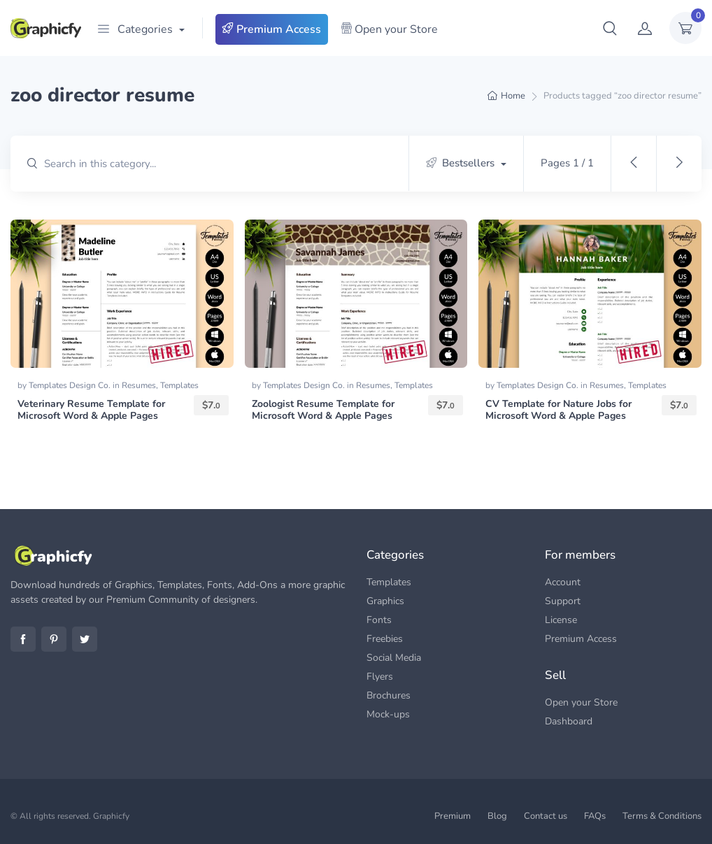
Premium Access (271, 29)
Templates (179, 385)
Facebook (23, 639)
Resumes (139, 385)
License (561, 620)
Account (563, 582)
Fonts (379, 620)
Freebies (384, 638)
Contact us (545, 816)
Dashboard (568, 721)
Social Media (393, 657)
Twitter (85, 639)
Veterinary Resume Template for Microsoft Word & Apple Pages (91, 409)
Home (513, 96)
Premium (452, 816)
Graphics (385, 601)
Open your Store (389, 29)
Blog (497, 816)
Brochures (388, 695)
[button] (610, 28)
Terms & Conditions (662, 816)
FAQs (595, 816)
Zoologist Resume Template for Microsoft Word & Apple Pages (323, 409)
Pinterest (54, 639)
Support (563, 601)
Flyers (379, 676)
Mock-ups (388, 714)
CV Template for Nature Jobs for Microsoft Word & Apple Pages (558, 409)
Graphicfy (111, 816)
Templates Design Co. (71, 385)
